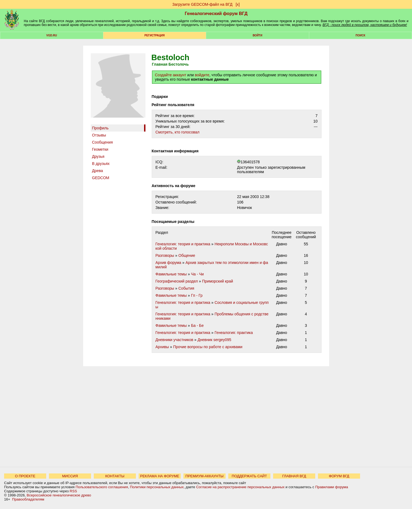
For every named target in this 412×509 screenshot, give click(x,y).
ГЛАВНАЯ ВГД (294, 476)
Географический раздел (177, 281)
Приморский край (217, 281)
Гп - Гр (197, 295)
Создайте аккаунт (170, 75)
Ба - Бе (197, 325)
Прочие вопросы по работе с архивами (207, 347)
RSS (73, 491)
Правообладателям (28, 499)
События (186, 288)
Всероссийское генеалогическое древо (59, 495)
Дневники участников (174, 340)
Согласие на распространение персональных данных (240, 487)
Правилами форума (331, 487)
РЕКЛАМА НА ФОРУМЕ (159, 476)
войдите (202, 75)
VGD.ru (51, 35)
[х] (238, 4)
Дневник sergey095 (214, 340)
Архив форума (168, 262)
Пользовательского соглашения (101, 487)
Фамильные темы (171, 274)
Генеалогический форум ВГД (216, 13)
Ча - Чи (197, 274)
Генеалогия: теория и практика (183, 244)
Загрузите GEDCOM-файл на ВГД (202, 4)
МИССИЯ (70, 476)
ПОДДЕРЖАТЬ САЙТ (249, 476)
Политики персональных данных (157, 487)
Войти (257, 35)
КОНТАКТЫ (114, 476)
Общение (187, 255)
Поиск (360, 35)
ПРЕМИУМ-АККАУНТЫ (204, 476)
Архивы (162, 347)
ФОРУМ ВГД (339, 476)
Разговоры (165, 255)
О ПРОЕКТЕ (25, 476)
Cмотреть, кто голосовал (178, 132)
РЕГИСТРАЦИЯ (154, 35)
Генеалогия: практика (234, 332)
